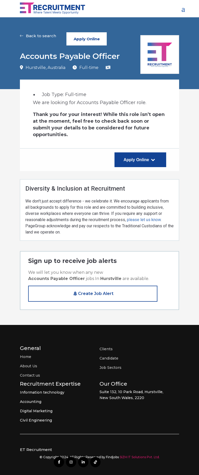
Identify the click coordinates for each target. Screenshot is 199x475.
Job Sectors (110, 367)
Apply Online (87, 38)
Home (25, 356)
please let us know (144, 219)
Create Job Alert (95, 293)
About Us (28, 366)
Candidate (108, 358)
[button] (38, 38)
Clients (106, 349)
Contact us (30, 375)
